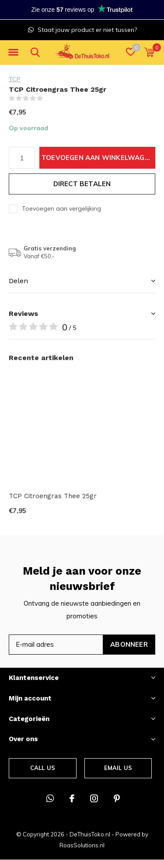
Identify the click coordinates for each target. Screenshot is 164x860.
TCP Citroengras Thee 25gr (53, 496)
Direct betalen (82, 184)
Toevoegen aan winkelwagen (98, 157)
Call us (42, 767)
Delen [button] (18, 281)
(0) (48, 98)
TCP (15, 79)
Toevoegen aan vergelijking (61, 208)
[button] (13, 52)
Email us (118, 767)
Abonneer (129, 644)
